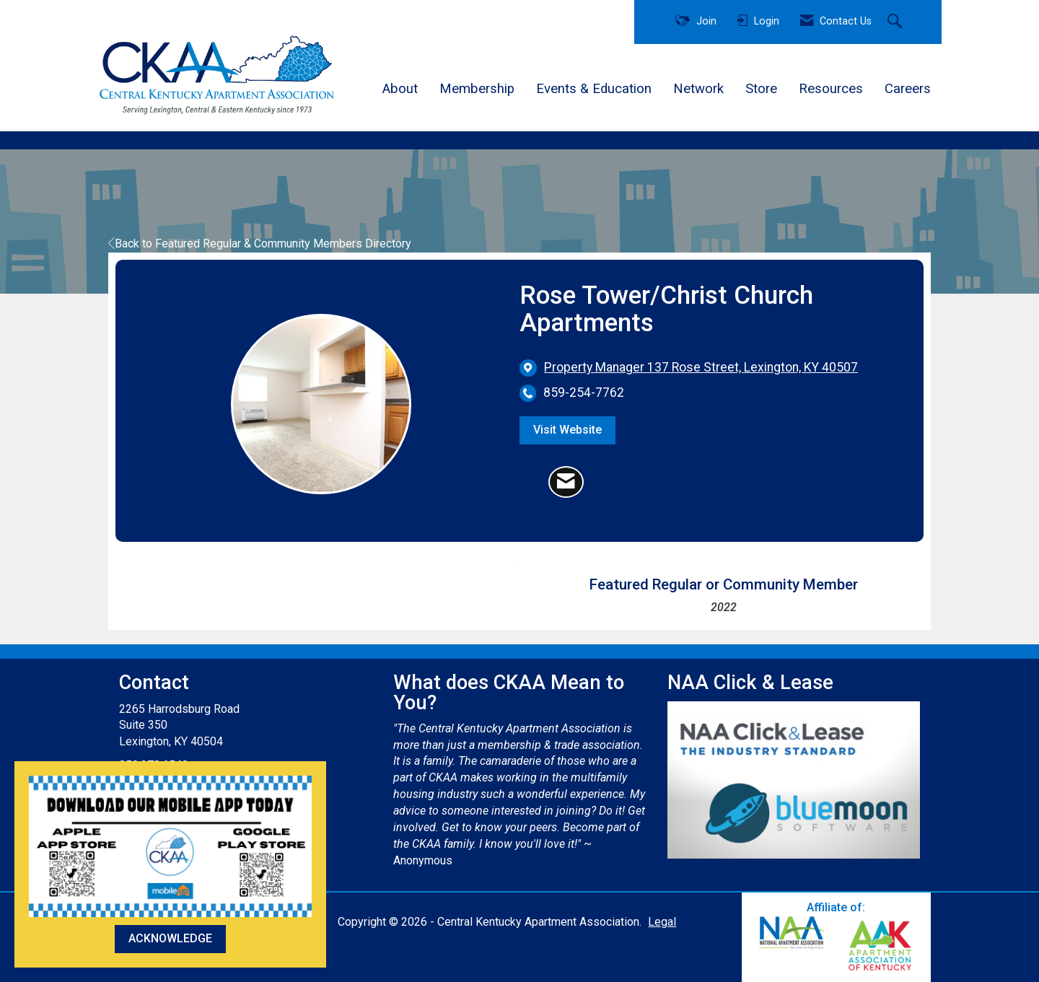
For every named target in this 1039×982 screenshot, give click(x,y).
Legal (662, 922)
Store (761, 89)
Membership (476, 89)
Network (698, 89)
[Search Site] (896, 22)
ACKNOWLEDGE (170, 938)
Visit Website (567, 430)
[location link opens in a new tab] (701, 368)
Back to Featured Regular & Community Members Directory (259, 243)
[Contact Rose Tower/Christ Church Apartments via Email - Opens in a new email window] (566, 482)
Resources (831, 89)
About (400, 89)
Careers (908, 89)
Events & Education (594, 89)
